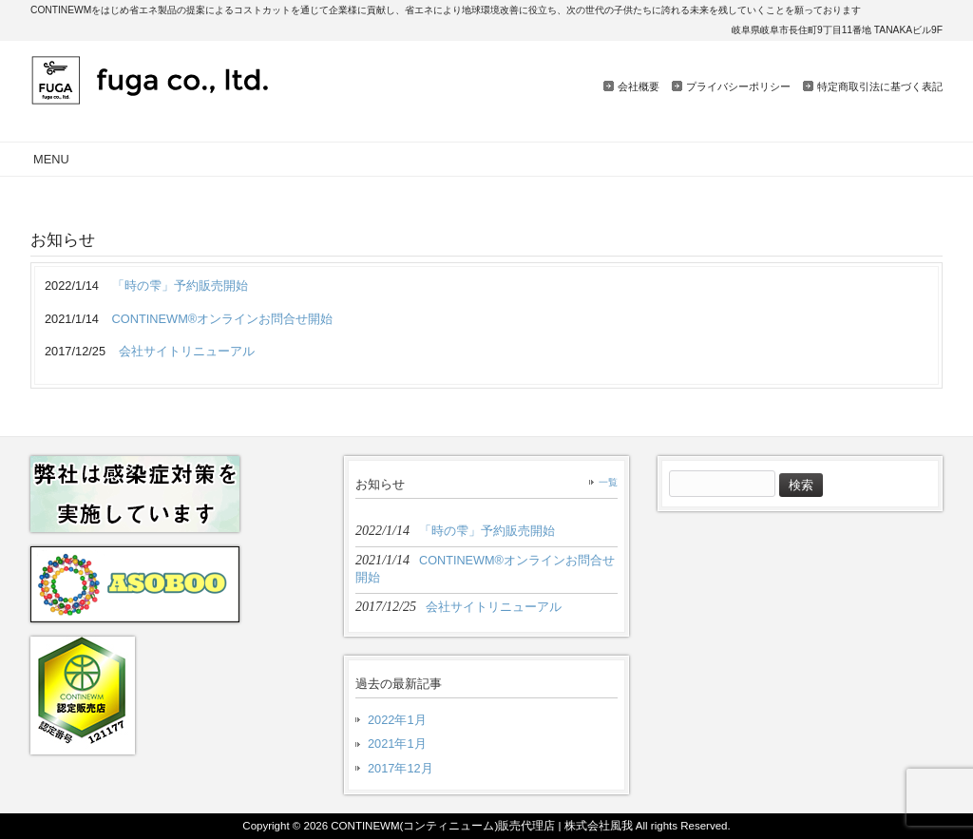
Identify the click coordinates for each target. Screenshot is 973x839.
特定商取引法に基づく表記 (880, 86)
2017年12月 (400, 768)
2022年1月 (397, 720)
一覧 (608, 482)
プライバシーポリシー (738, 86)
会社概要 (638, 86)
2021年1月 (397, 743)
